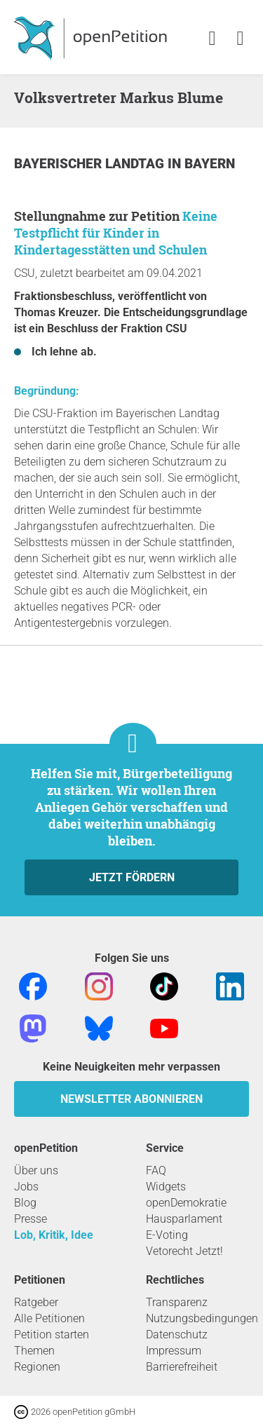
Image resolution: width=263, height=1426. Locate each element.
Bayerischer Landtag (91, 164)
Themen (34, 1350)
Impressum (173, 1350)
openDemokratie (186, 1202)
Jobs (26, 1186)
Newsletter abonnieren (131, 1099)
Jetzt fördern (132, 877)
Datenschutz (177, 1334)
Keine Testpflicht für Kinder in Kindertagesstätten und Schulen (115, 233)
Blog (25, 1202)
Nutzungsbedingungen (202, 1318)
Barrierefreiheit (181, 1366)
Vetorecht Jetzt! (184, 1251)
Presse (30, 1218)
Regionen (37, 1366)
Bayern (209, 164)
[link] (240, 39)
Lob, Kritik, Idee (53, 1235)
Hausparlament (184, 1218)
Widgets (166, 1186)
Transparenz (177, 1302)
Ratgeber (36, 1302)
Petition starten (51, 1334)
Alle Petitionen (49, 1318)
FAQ (156, 1170)
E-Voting (167, 1235)
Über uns (36, 1170)
